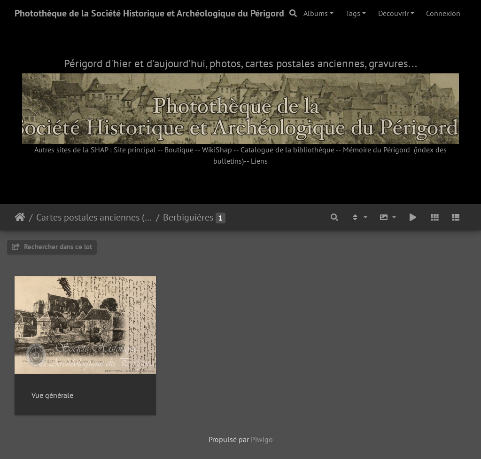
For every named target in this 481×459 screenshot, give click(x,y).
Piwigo (262, 439)
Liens (259, 161)
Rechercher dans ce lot (52, 246)
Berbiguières (188, 217)
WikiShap (217, 149)
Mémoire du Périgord (376, 149)
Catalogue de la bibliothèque (287, 149)
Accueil (20, 217)
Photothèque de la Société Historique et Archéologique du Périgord (149, 13)
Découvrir (393, 13)
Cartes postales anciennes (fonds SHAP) (94, 217)
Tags (353, 13)
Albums (315, 13)
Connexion (443, 13)
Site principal (135, 149)
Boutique (179, 149)
